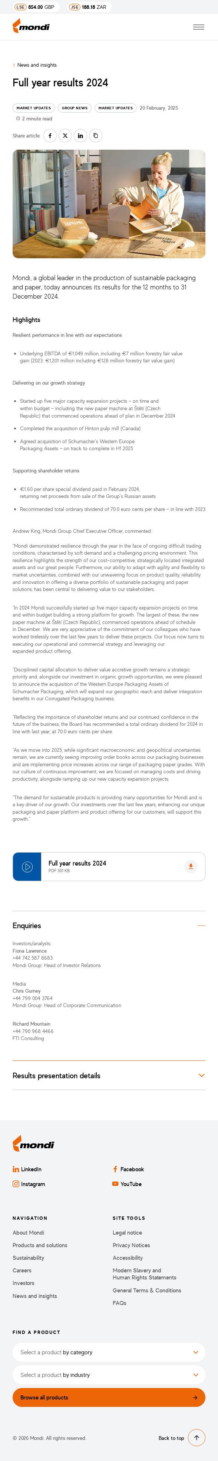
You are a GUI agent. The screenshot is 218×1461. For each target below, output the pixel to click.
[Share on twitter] (65, 135)
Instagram (29, 1184)
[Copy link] (95, 135)
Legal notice (127, 1232)
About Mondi (28, 1232)
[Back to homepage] (31, 27)
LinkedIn (27, 1169)
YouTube (127, 1184)
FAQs (119, 1302)
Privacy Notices (131, 1245)
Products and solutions (40, 1245)
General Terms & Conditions (147, 1290)
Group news (74, 108)
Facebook (128, 1169)
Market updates (34, 108)
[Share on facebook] (50, 135)
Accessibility (128, 1257)
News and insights (37, 65)
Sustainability (28, 1257)
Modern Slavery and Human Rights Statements (144, 1274)
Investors (23, 1282)
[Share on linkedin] (80, 135)
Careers (22, 1270)
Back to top (182, 1437)
